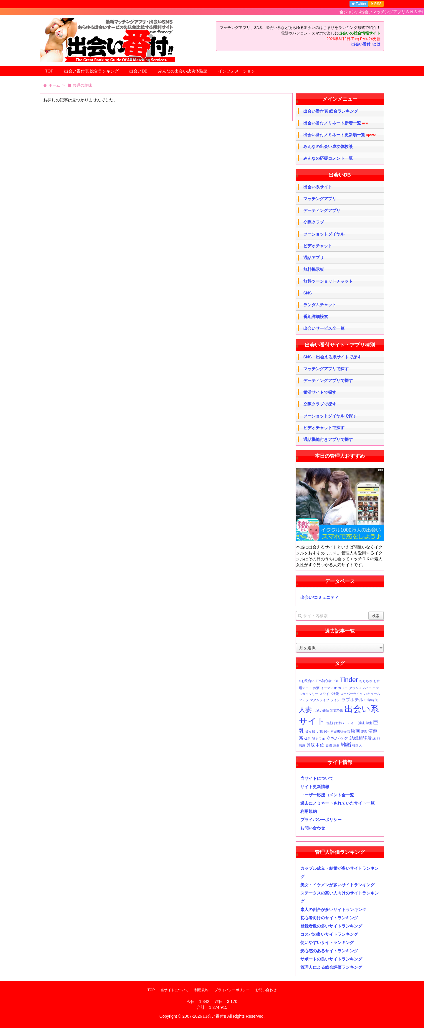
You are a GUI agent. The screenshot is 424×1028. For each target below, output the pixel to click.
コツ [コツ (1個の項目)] (375, 688)
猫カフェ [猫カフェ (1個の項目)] (318, 738)
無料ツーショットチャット (328, 281)
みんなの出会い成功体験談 (183, 71)
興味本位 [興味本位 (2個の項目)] (315, 744)
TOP (49, 71)
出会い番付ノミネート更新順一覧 (339, 135)
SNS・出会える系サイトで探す (332, 357)
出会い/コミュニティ (319, 597)
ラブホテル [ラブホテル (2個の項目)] (352, 699)
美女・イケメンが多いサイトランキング (337, 884)
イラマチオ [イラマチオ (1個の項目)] (329, 688)
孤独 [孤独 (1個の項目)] (361, 723)
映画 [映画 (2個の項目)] (355, 731)
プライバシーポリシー (321, 819)
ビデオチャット (317, 246)
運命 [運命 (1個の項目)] (336, 745)
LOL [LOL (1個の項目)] (336, 681)
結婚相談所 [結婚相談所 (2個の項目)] (361, 738)
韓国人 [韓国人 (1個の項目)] (357, 745)
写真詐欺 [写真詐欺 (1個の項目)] (336, 710)
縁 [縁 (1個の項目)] (374, 738)
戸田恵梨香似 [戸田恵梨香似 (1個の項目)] (340, 731)
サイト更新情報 (314, 786)
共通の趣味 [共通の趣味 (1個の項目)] (321, 710)
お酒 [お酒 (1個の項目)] (316, 688)
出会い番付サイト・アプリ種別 (340, 345)
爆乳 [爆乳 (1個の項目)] (307, 738)
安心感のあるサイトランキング (329, 950)
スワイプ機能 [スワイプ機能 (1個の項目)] (329, 694)
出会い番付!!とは (365, 44)
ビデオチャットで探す (323, 428)
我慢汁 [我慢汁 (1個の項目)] (324, 731)
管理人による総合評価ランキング (331, 967)
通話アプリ (313, 258)
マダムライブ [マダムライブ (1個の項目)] (319, 700)
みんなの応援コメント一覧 (328, 158)
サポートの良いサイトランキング (331, 959)
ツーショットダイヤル (323, 234)
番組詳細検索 (315, 316)
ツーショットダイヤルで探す (330, 416)
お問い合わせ (312, 828)
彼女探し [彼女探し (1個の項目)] (311, 731)
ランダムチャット (319, 305)
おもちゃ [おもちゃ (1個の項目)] (365, 681)
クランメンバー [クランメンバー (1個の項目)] (360, 688)
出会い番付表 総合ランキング (91, 71)
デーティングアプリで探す (328, 380)
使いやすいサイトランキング (327, 942)
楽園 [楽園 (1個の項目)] (364, 731)
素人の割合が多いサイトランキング (333, 909)
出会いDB (138, 71)
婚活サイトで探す (319, 392)
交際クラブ (313, 222)
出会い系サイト (317, 187)
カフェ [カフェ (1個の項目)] (343, 688)
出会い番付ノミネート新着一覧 (335, 123)
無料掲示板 (313, 269)
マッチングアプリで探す (326, 369)
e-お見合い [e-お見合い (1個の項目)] (306, 681)
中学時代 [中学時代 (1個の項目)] (371, 700)
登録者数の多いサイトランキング (331, 926)
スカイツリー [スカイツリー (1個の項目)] (308, 694)
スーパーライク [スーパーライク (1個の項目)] (351, 694)
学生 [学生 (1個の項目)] (369, 723)
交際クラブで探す (319, 404)
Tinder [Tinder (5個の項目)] (349, 679)
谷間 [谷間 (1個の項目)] (328, 745)
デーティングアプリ (321, 210)
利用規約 (308, 811)
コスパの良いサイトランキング (329, 934)
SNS (307, 293)
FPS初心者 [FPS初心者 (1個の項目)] (324, 681)
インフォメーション (236, 71)
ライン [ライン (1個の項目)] (335, 700)
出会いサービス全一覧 (323, 328)
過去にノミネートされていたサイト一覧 (337, 803)
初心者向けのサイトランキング (329, 917)
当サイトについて (316, 778)
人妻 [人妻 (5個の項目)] (305, 709)
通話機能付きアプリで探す (328, 439)
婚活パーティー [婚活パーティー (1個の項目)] (345, 723)
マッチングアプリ (319, 199)
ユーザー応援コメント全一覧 (327, 795)
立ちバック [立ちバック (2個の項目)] (337, 738)
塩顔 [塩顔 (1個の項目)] (330, 723)
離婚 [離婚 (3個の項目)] (346, 745)
